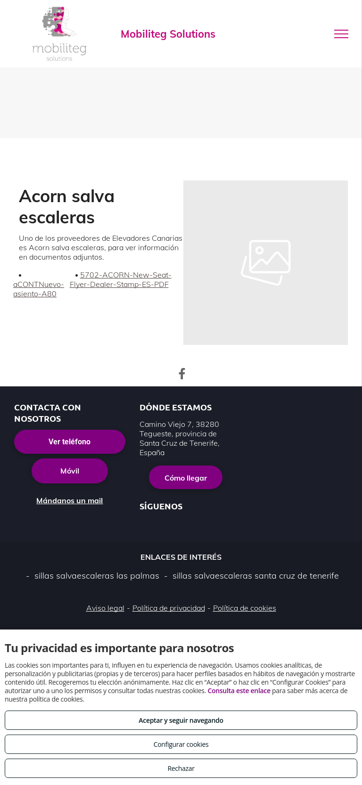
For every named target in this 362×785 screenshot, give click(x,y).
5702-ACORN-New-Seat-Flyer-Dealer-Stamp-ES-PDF (121, 279)
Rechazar (180, 768)
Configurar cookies (181, 744)
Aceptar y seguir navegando (181, 720)
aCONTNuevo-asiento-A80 (38, 288)
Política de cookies (244, 608)
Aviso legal (105, 608)
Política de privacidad (168, 608)
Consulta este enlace (238, 690)
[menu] (341, 34)
